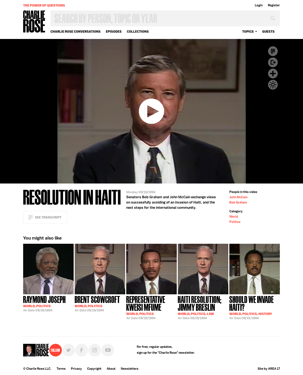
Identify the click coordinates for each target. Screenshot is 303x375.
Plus (273, 73)
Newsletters (129, 369)
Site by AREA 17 (269, 369)
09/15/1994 (254, 307)
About (111, 369)
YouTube (107, 350)
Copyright (94, 369)
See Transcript (48, 217)
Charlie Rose (34, 21)
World (233, 216)
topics (248, 31)
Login (259, 5)
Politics (235, 222)
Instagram (94, 350)
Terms (61, 369)
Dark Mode (273, 85)
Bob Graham (238, 202)
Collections (138, 31)
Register (274, 5)
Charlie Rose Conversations (75, 31)
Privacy (76, 369)
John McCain (238, 197)
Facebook (81, 350)
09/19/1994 (44, 303)
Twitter (68, 350)
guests (268, 31)
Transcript (273, 51)
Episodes (114, 31)
